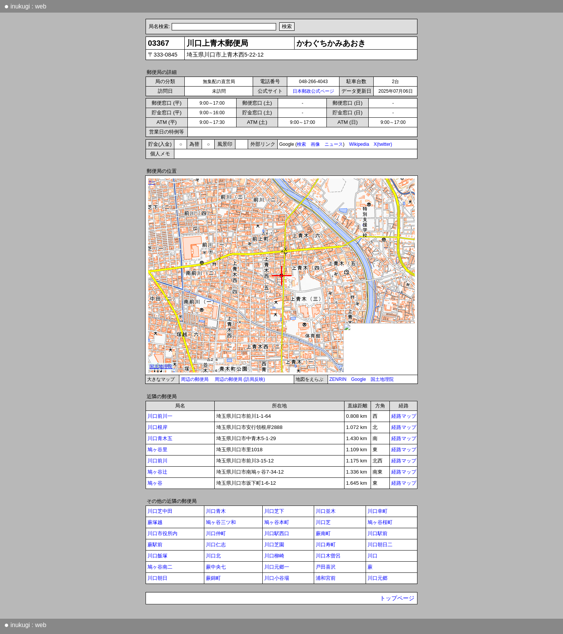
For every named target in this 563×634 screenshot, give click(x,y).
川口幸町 (377, 511)
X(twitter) (383, 144)
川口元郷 (377, 578)
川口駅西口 (276, 533)
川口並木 (326, 511)
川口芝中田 (159, 511)
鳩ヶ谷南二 (159, 567)
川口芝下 (274, 511)
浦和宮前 (326, 578)
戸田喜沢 (326, 567)
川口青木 (216, 511)
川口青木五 (159, 438)
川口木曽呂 (328, 556)
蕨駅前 (154, 544)
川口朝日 (157, 578)
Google (358, 379)
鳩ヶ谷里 (157, 449)
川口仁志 (216, 544)
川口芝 (323, 522)
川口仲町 (216, 533)
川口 (373, 556)
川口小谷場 (276, 578)
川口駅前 (377, 533)
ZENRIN (338, 379)
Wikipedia (359, 144)
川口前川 (157, 461)
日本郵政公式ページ (313, 91)
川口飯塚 (157, 556)
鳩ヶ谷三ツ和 (221, 522)
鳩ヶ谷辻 (157, 472)
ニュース (334, 144)
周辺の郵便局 (195, 379)
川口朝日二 (380, 544)
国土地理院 (382, 379)
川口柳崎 (274, 556)
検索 (301, 144)
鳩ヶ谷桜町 (380, 522)
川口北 (213, 556)
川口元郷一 (276, 567)
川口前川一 (159, 416)
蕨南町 (323, 533)
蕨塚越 (154, 522)
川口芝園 (274, 544)
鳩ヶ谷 (154, 483)
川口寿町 (326, 544)
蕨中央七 (216, 567)
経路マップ (403, 416)
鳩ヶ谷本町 (276, 522)
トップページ (397, 598)
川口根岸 (157, 427)
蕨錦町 (213, 578)
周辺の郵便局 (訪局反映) (240, 379)
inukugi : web (25, 6)
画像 (315, 144)
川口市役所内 (162, 533)
